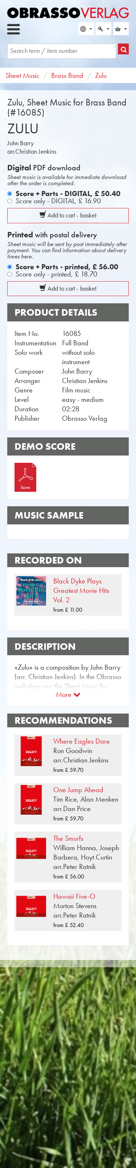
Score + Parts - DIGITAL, (68, 193)
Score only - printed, (56, 274)
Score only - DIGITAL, (58, 200)
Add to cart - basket (68, 215)
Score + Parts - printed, (67, 266)
